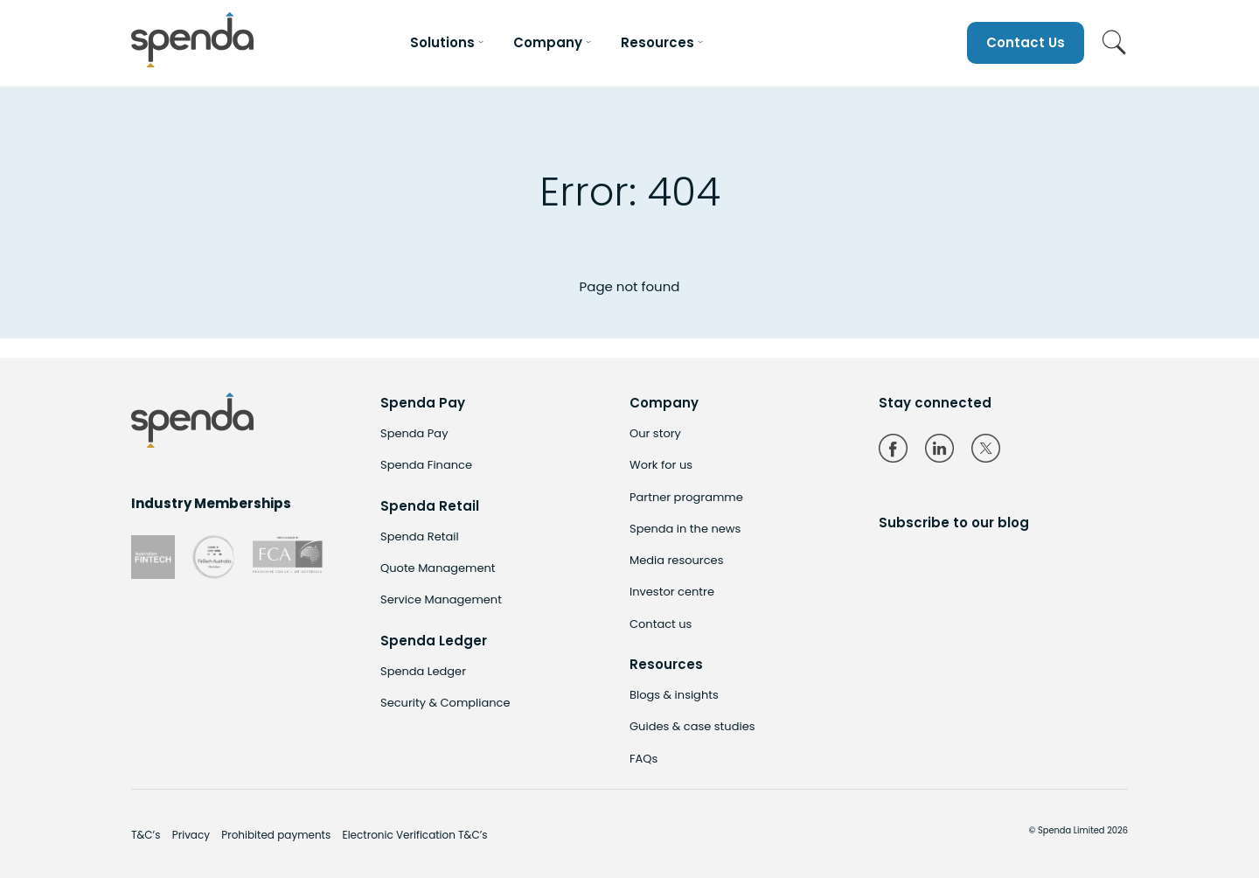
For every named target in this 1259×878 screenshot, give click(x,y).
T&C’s (146, 834)
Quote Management (438, 568)
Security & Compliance (445, 702)
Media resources (676, 560)
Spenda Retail (419, 536)
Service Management (441, 599)
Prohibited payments (275, 834)
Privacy (191, 834)
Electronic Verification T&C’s (414, 834)
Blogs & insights (674, 694)
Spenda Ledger (423, 671)
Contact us (661, 624)
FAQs (643, 758)
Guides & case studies (692, 726)
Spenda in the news (685, 528)
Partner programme (686, 497)
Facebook (893, 448)
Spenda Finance (426, 464)
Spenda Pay (414, 433)
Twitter (985, 448)
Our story (655, 433)
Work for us (661, 464)
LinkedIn (939, 448)
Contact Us (1025, 42)
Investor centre (672, 591)
